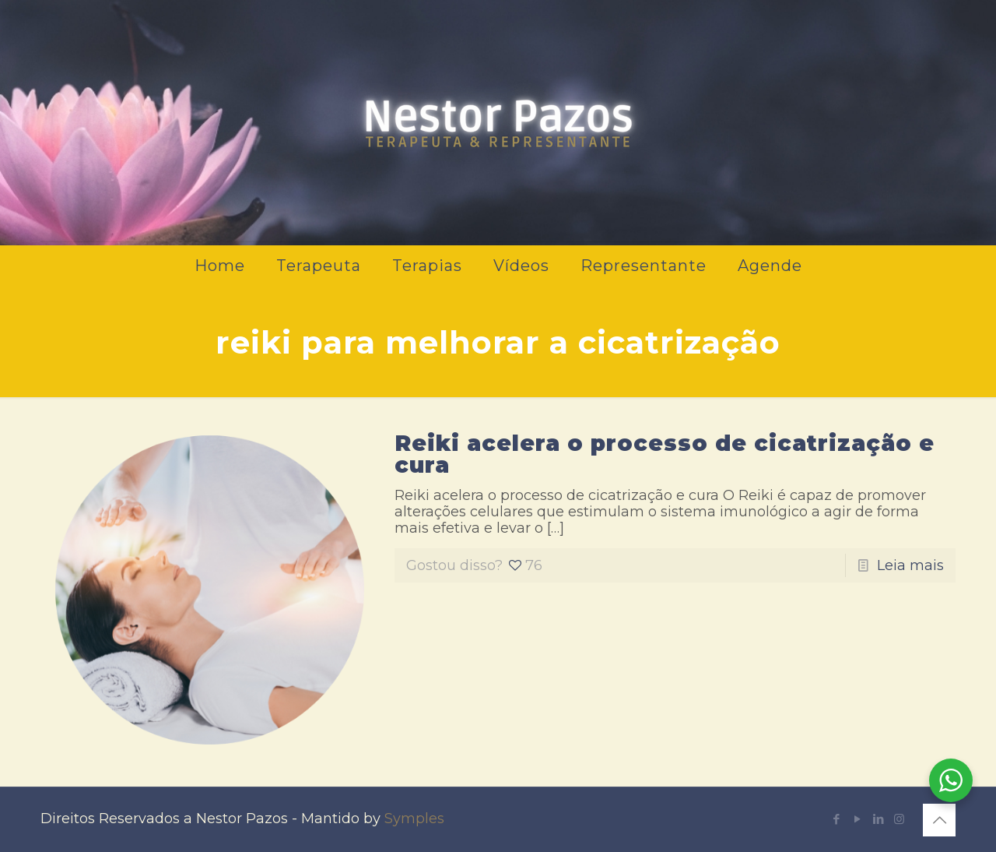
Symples (414, 818)
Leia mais (910, 565)
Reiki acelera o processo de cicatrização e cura (665, 454)
